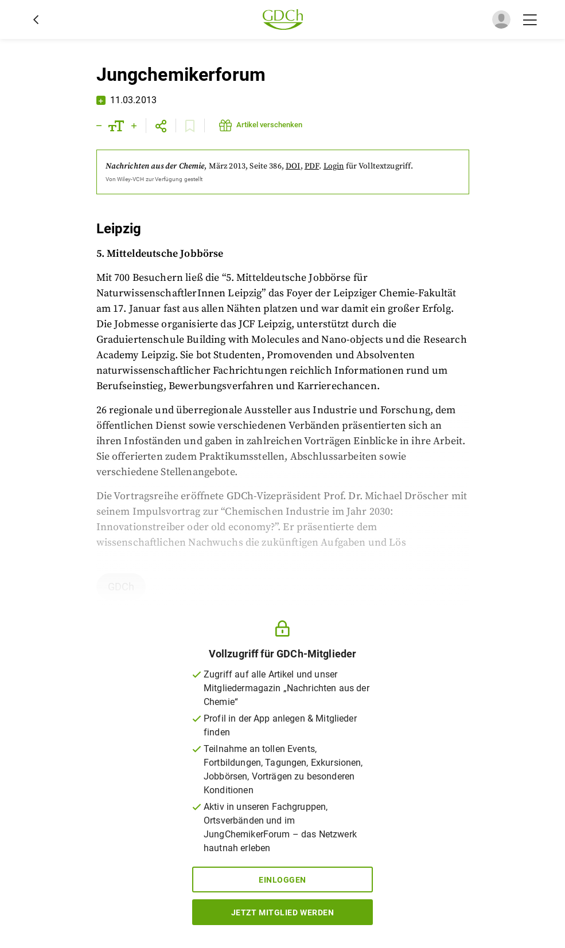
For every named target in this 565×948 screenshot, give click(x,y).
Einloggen (282, 879)
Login (334, 166)
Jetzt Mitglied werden (282, 912)
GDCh (121, 587)
